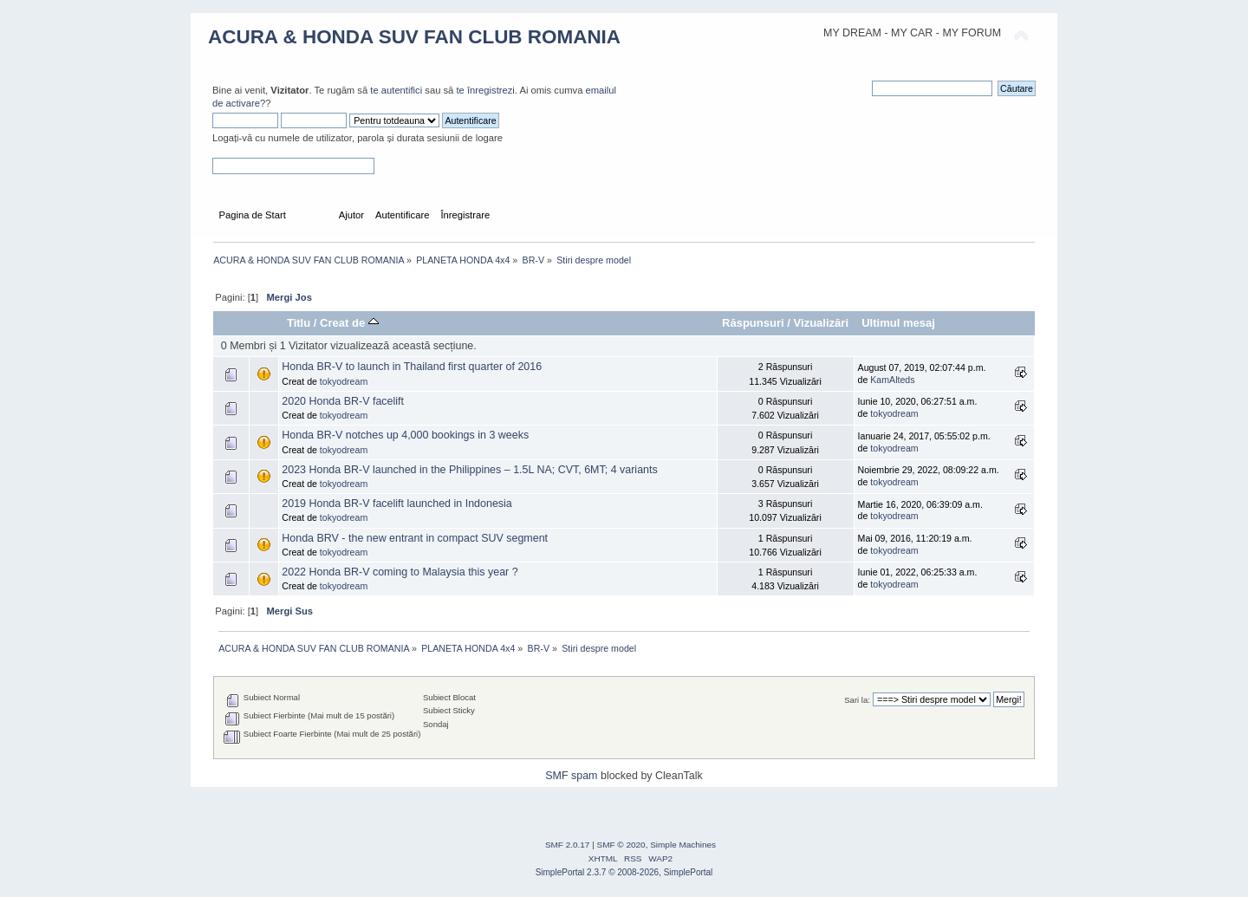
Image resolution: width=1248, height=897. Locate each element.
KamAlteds (892, 379)
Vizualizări (821, 322)
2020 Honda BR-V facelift (343, 401)
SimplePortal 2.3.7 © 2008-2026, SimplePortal (624, 872)
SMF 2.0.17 (567, 844)
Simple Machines (683, 844)
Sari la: (857, 700)
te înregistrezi (485, 90)
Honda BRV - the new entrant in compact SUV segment (415, 538)
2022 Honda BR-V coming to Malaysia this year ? (399, 572)
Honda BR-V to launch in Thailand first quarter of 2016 (412, 367)
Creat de (349, 322)
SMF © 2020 (621, 844)
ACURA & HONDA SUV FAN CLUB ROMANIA (414, 37)
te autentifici (396, 90)
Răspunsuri (753, 322)
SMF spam (571, 776)
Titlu (298, 322)
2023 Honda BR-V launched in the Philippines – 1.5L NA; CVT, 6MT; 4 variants (469, 470)
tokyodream (343, 381)
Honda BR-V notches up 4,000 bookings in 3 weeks (405, 435)
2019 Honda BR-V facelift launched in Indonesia (397, 503)
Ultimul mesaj (898, 322)
